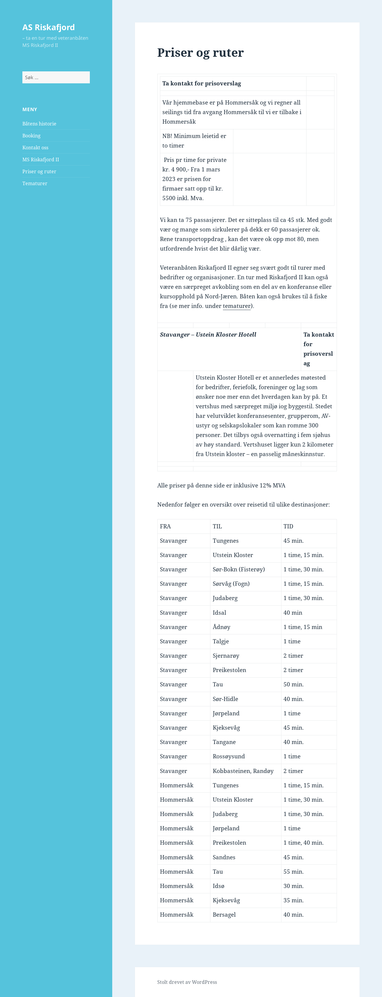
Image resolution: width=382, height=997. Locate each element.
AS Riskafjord (48, 27)
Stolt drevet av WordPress (187, 982)
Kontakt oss (35, 147)
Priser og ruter (39, 171)
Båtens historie (39, 123)
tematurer (237, 306)
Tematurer (34, 183)
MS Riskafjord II (40, 159)
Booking (31, 135)
